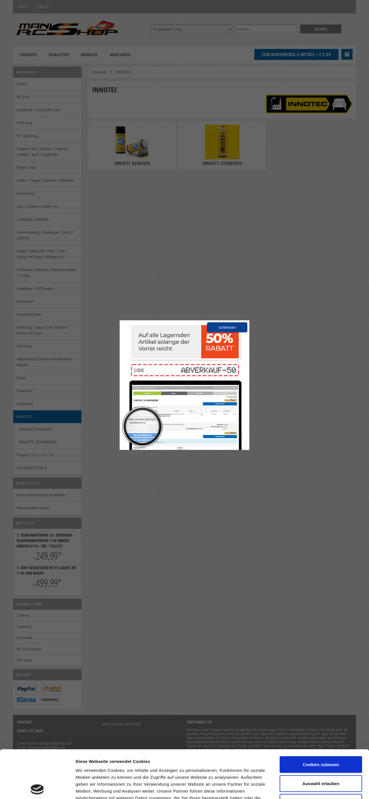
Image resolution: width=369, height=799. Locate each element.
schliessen (227, 327)
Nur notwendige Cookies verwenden (320, 758)
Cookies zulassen (321, 716)
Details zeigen (306, 787)
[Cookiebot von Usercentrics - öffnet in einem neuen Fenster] (37, 787)
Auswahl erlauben (320, 735)
